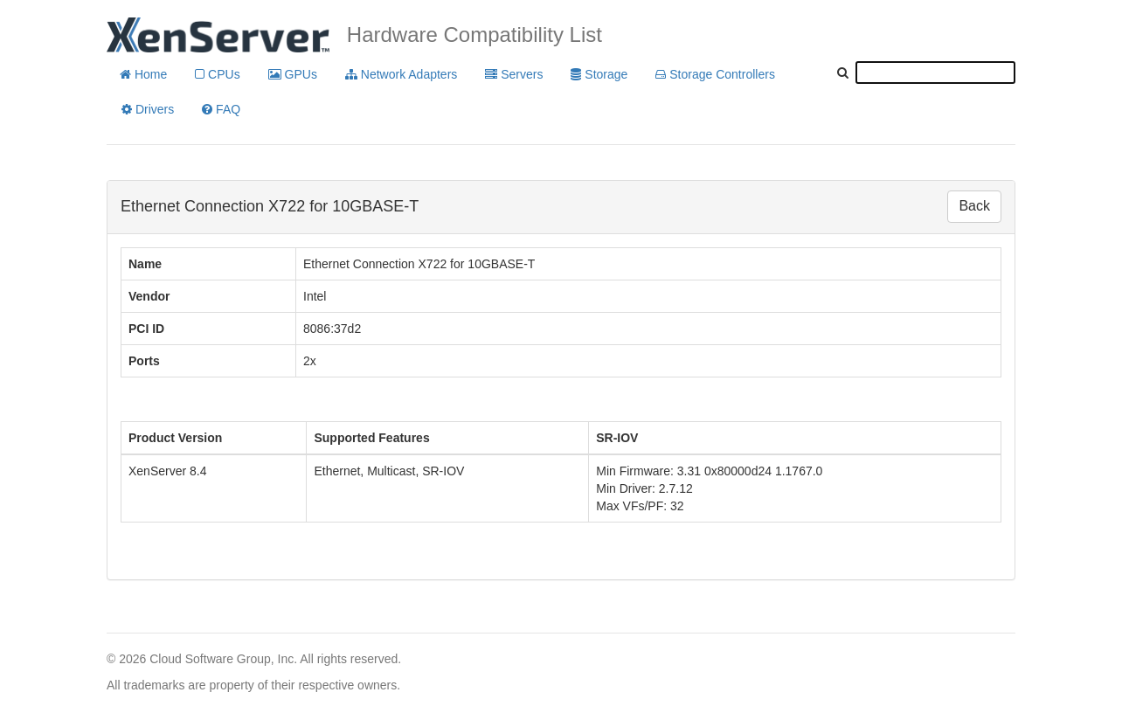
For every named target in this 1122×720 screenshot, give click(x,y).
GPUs (292, 74)
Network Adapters (401, 74)
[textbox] (935, 72)
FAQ (221, 109)
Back (974, 205)
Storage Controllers (715, 74)
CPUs (217, 74)
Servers (514, 74)
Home (143, 74)
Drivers (147, 109)
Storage (599, 74)
